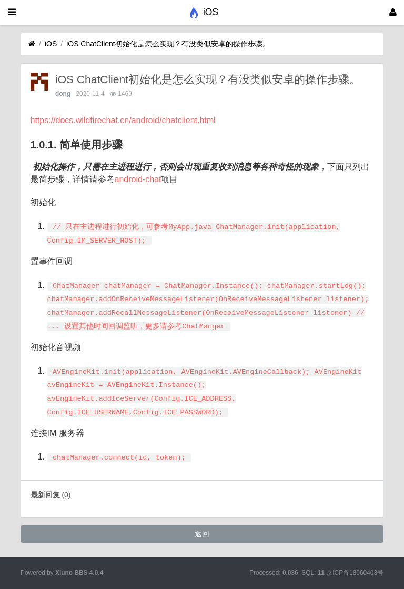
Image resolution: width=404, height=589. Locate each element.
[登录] (393, 12)
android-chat (138, 179)
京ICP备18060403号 (354, 572)
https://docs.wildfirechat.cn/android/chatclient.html (123, 120)
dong (62, 93)
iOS (51, 43)
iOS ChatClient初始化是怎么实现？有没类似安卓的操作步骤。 (168, 43)
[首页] (31, 43)
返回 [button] (202, 534)
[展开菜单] (12, 12)
